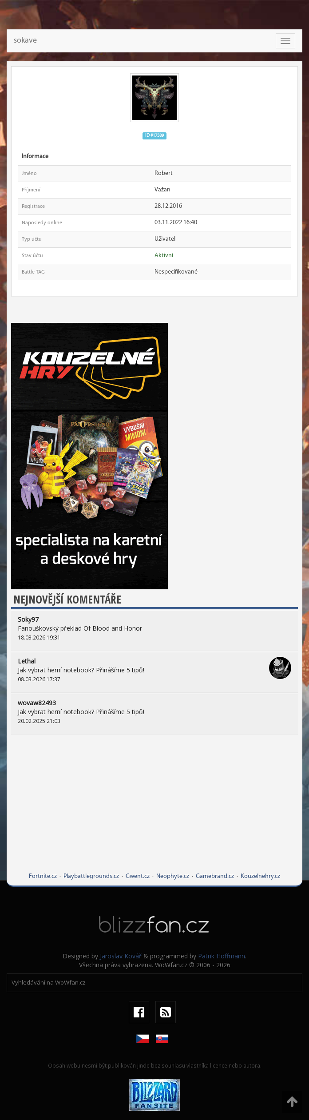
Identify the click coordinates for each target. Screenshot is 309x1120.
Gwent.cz (138, 876)
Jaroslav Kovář (121, 956)
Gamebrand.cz (215, 876)
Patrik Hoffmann (221, 956)
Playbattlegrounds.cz (91, 876)
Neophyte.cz (172, 876)
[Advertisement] (154, 810)
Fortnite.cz (43, 876)
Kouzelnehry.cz (260, 876)
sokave (25, 40)
